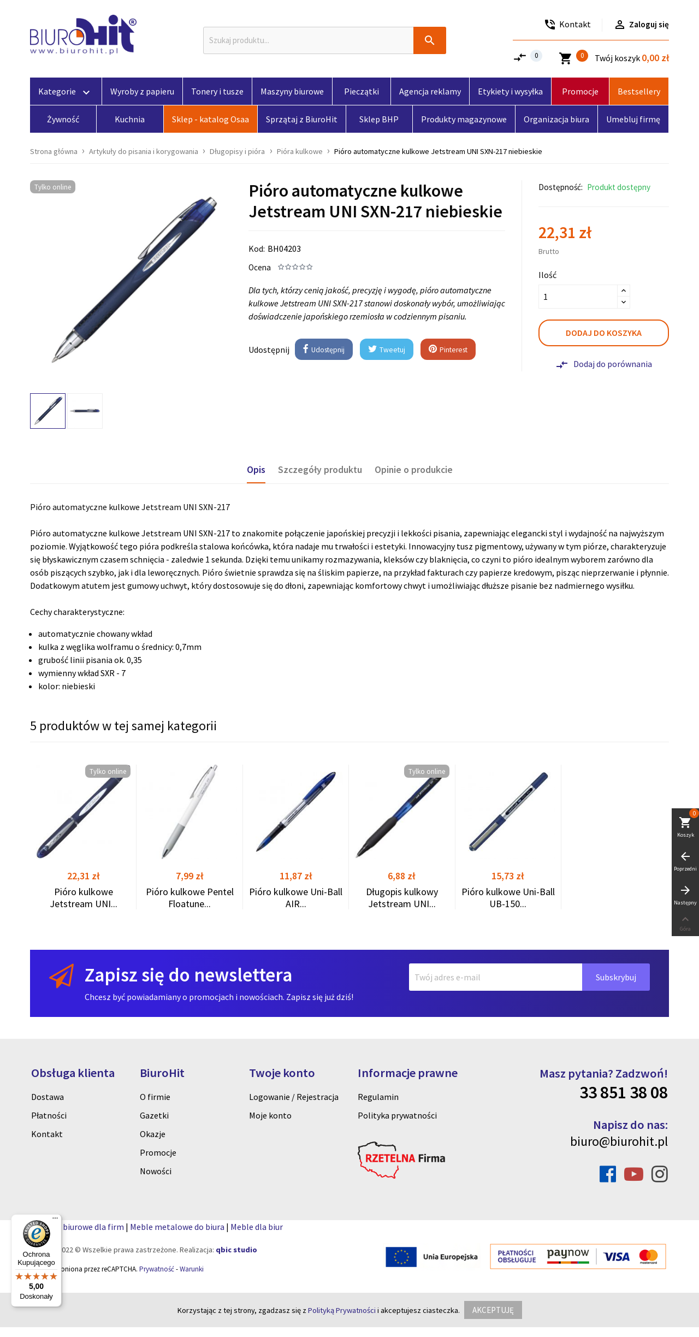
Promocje (158, 1152)
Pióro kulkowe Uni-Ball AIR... (295, 897)
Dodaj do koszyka (604, 332)
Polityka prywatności (397, 1115)
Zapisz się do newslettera (188, 974)
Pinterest (448, 349)
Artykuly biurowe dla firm (77, 1226)
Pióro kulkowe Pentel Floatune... (190, 897)
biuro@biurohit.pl (619, 1141)
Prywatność (156, 1269)
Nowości (155, 1171)
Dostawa (47, 1096)
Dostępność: (560, 187)
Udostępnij (324, 349)
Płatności (49, 1115)
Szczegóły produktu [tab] (320, 470)
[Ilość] (578, 297)
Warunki (192, 1269)
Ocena (259, 267)
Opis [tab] (256, 470)
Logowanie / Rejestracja (294, 1096)
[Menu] (55, 1220)
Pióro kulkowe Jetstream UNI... (83, 897)
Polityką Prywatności (342, 1310)
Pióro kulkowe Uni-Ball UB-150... (508, 897)
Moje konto (270, 1115)
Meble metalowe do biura (177, 1226)
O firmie (155, 1096)
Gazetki (154, 1115)
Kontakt (47, 1133)
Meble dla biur (256, 1226)
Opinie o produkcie (414, 470)
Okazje (152, 1133)
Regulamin (378, 1096)
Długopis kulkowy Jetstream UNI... (402, 897)
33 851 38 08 (623, 1092)
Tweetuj (386, 349)
